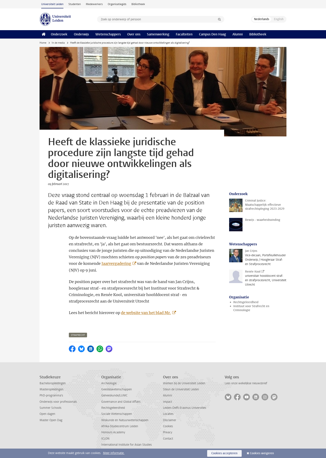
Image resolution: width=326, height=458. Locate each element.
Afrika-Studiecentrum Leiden (119, 426)
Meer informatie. (113, 453)
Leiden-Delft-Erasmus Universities (184, 408)
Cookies (168, 426)
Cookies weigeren (262, 453)
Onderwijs (81, 34)
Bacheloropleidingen (53, 383)
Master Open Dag (51, 420)
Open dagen (47, 414)
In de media (58, 42)
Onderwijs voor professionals (58, 402)
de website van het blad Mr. (146, 312)
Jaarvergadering (116, 263)
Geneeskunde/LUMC (114, 395)
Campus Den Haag (212, 34)
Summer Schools (50, 408)
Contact (168, 439)
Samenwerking (158, 34)
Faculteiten (184, 34)
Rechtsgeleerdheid (245, 302)
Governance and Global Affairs (120, 402)
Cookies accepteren (224, 453)
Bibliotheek (138, 4)
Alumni (237, 34)
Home (43, 42)
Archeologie (109, 383)
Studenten (74, 4)
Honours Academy (113, 432)
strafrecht (78, 335)
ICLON (105, 439)
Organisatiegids (117, 4)
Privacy (167, 432)
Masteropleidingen (51, 389)
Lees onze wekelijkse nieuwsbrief (246, 383)
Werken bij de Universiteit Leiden (184, 383)
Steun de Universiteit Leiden (181, 389)
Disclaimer (169, 420)
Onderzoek (59, 34)
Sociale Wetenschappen (116, 414)
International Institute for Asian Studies (126, 445)
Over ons (133, 34)
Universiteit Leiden (52, 4)
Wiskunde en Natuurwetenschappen (124, 420)
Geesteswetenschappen (116, 389)
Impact (167, 402)
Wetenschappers (108, 34)
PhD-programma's (51, 395)
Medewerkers (94, 4)
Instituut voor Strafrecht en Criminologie (251, 308)
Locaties (168, 414)
